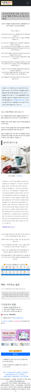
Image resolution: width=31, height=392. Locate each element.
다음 (9, 321)
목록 (15, 354)
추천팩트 (22, 374)
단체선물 (24, 372)
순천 (16, 374)
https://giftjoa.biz (18, 318)
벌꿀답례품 (15, 376)
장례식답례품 (24, 376)
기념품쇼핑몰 (7, 376)
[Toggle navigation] (27, 3)
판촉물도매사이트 (19, 100)
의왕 (4, 372)
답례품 (19, 372)
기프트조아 (19, 176)
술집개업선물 (10, 374)
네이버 (5, 321)
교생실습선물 (11, 372)
